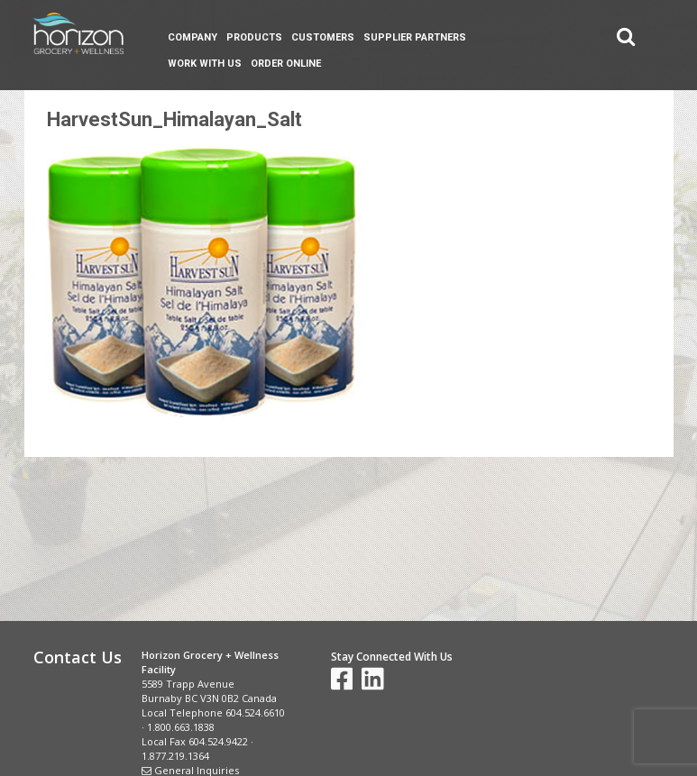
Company (192, 37)
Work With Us (205, 63)
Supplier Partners (414, 37)
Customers (322, 37)
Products (254, 37)
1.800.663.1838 (181, 727)
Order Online (286, 63)
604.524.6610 (255, 712)
